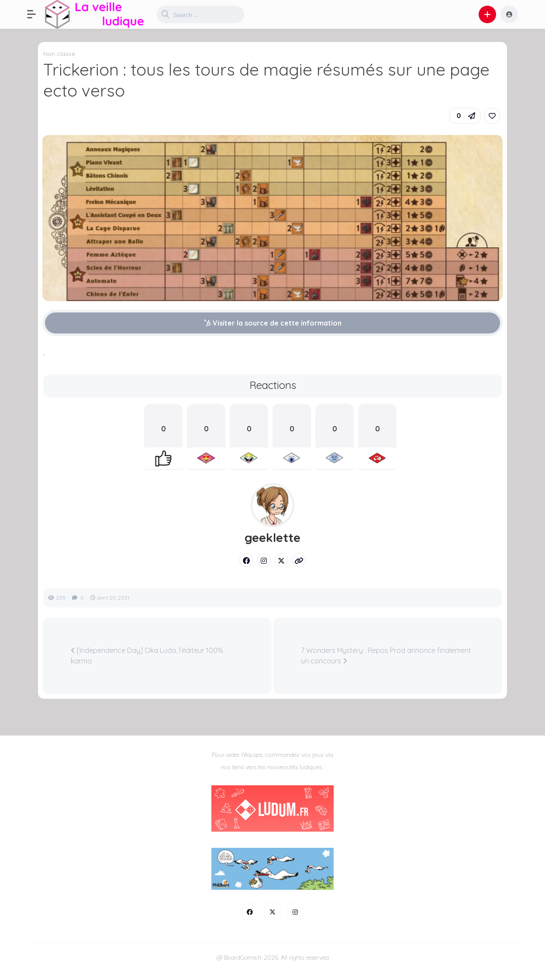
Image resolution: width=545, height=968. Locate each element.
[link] (492, 116)
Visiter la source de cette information (272, 323)
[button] (36, 14)
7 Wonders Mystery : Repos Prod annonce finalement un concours (386, 655)
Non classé (59, 54)
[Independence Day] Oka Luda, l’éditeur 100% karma (147, 655)
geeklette (272, 537)
